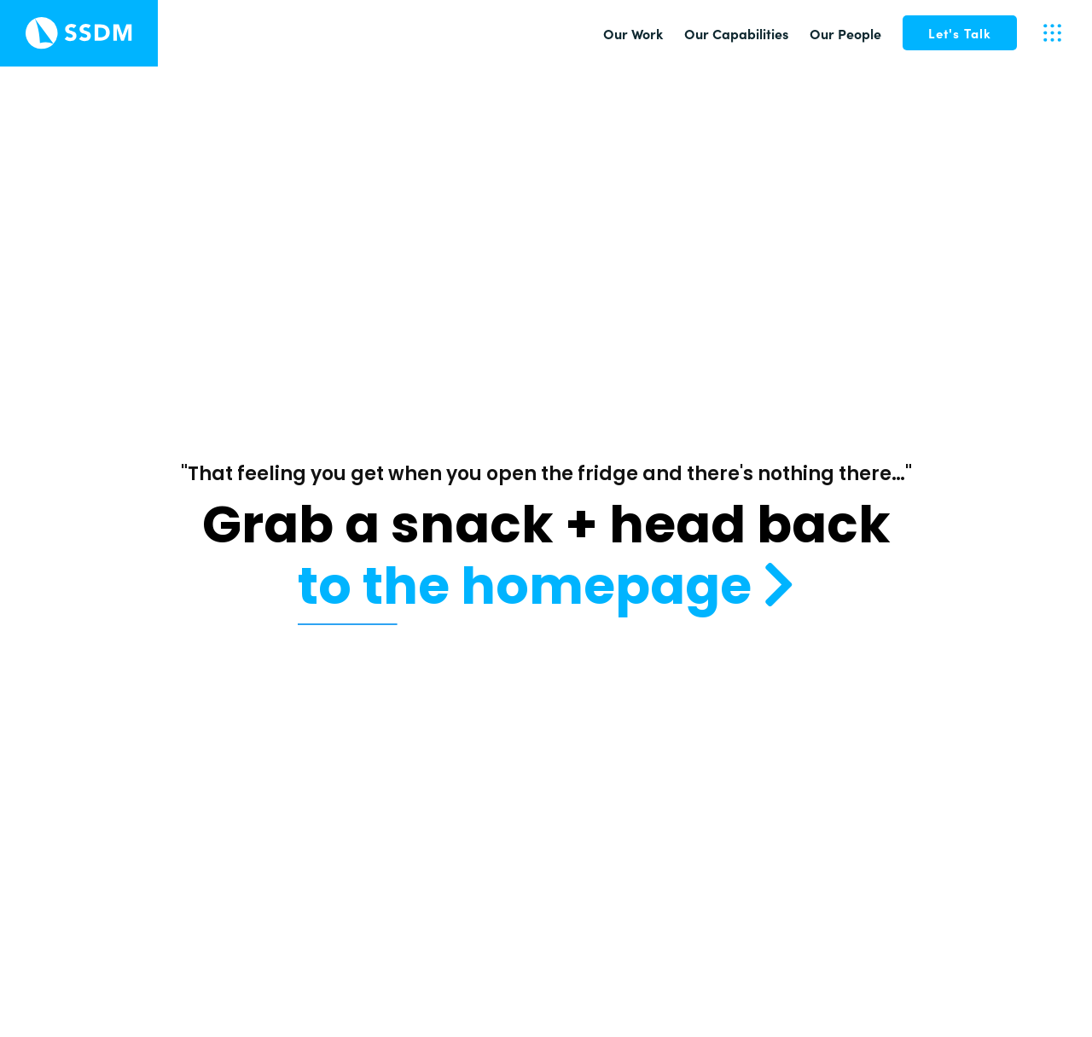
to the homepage (546, 586)
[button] (960, 32)
